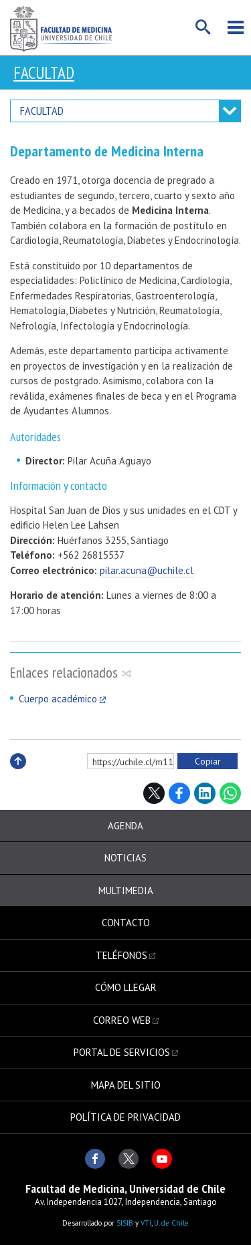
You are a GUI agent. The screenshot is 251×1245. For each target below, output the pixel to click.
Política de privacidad (125, 1117)
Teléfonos (121, 955)
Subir (18, 775)
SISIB (124, 1223)
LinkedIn (205, 793)
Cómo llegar (126, 987)
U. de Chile (171, 1223)
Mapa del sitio (126, 1085)
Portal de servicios (122, 1052)
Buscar (203, 27)
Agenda (125, 825)
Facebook (179, 793)
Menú (236, 27)
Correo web (122, 1020)
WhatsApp (230, 793)
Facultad (43, 73)
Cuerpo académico (58, 698)
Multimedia (125, 890)
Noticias (125, 857)
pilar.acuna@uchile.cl (146, 570)
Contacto (126, 922)
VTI (146, 1223)
